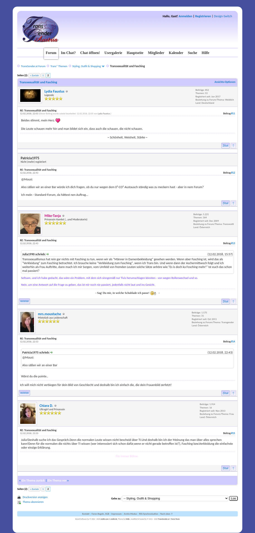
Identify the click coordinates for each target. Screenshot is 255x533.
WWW (24, 301)
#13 (233, 243)
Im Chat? (68, 53)
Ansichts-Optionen (224, 82)
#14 (233, 341)
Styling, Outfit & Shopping (86, 66)
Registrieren (203, 16)
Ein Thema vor (57, 480)
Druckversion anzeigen (35, 497)
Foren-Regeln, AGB (100, 513)
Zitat (225, 145)
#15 (233, 433)
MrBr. (128, 519)
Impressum (116, 513)
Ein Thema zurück (33, 480)
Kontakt (85, 513)
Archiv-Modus (130, 513)
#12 (233, 172)
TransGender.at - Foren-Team (169, 519)
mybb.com (104, 519)
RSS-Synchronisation (148, 513)
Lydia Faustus (54, 91)
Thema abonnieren (33, 502)
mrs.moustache (49, 314)
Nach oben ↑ (166, 513)
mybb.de (114, 519)
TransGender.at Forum (33, 66)
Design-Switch (223, 16)
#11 (233, 113)
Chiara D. (46, 405)
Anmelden (185, 16)
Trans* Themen (59, 66)
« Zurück (34, 75)
